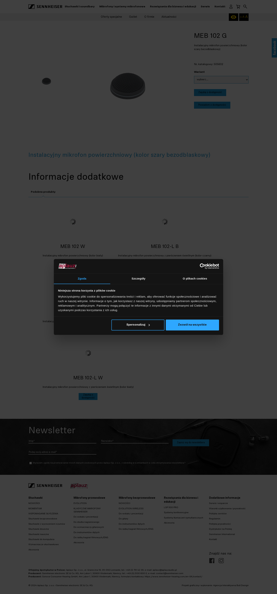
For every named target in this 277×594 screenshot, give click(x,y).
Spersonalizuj (138, 325)
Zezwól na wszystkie (192, 325)
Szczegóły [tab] (138, 278)
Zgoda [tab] (82, 278)
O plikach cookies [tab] (195, 278)
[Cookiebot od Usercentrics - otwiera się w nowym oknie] (202, 266)
